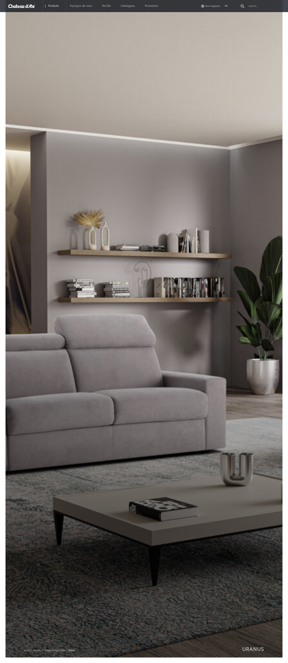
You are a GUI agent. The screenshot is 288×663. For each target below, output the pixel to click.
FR (226, 6)
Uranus (253, 649)
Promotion (151, 5)
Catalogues (128, 5)
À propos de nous (81, 5)
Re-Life (106, 5)
